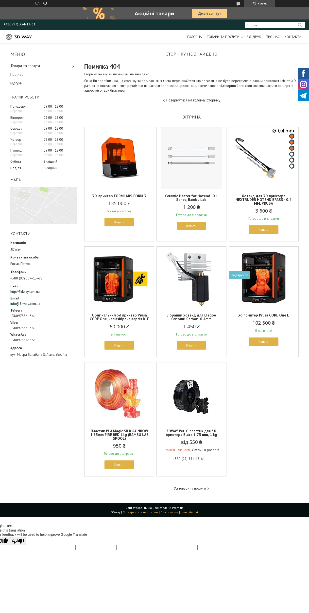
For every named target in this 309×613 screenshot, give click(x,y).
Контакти (293, 37)
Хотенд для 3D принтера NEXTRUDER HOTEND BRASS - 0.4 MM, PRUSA (264, 199)
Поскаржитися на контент (140, 512)
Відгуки (16, 83)
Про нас (273, 37)
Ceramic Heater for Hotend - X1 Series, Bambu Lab (191, 197)
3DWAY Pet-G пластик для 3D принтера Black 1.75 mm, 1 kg (191, 432)
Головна (194, 37)
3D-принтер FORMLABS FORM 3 (119, 196)
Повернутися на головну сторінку (193, 100)
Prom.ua (178, 508)
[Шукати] (299, 25)
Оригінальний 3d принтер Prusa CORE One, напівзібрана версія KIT (119, 317)
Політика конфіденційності (179, 512)
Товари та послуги (223, 37)
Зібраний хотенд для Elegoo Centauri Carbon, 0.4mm (191, 317)
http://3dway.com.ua (25, 291)
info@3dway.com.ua (25, 303)
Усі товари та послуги (190, 488)
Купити (119, 222)
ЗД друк (254, 37)
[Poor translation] (18, 541)
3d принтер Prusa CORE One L (263, 315)
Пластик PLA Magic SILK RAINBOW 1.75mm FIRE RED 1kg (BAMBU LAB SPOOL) (119, 434)
